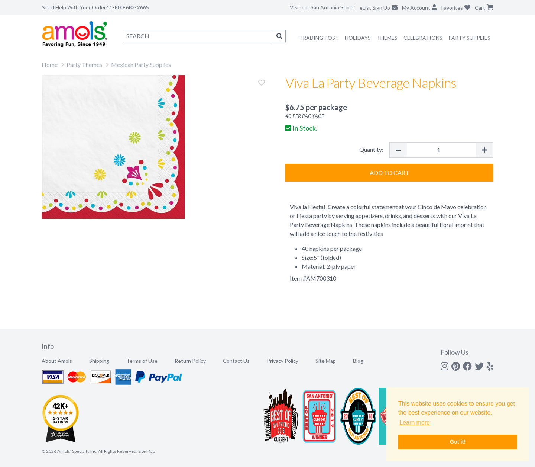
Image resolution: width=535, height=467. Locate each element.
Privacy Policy (282, 361)
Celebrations (422, 38)
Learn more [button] (414, 422)
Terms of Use (142, 361)
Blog (358, 361)
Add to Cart (389, 172)
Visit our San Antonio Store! (322, 7)
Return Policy (190, 361)
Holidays (358, 38)
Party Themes (84, 64)
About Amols (57, 361)
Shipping (99, 361)
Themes (387, 38)
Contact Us (236, 361)
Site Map (325, 361)
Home (50, 64)
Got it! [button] (458, 442)
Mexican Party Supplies (141, 64)
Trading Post (319, 38)
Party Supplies (469, 38)
